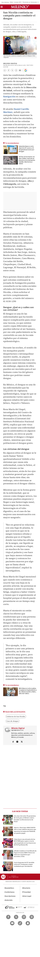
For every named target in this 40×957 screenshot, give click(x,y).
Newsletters (9, 888)
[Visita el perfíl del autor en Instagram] (17, 742)
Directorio (26, 888)
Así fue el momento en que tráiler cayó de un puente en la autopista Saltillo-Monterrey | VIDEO (27, 160)
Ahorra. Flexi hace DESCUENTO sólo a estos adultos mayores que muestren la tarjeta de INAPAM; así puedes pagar (25, 830)
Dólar (11, 2)
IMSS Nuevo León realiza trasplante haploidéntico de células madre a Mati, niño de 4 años (28, 691)
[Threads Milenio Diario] (31, 917)
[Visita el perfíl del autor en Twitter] (21, 742)
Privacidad (26, 892)
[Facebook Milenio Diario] (8, 917)
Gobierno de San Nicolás (16, 716)
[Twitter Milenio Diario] (16, 917)
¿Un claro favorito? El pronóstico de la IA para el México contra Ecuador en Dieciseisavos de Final (25, 818)
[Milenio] (20, 6)
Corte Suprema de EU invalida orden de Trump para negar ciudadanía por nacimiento (24, 864)
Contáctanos (10, 892)
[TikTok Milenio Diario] (20, 923)
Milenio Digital (10, 63)
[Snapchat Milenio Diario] (28, 923)
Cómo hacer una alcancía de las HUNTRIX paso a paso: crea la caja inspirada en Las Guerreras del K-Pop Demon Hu (25, 842)
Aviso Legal (26, 896)
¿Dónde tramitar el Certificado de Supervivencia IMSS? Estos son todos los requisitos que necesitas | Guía (25, 853)
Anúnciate (8, 900)
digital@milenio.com (17, 730)
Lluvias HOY (17, 2)
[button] (1, 7)
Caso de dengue (13, 721)
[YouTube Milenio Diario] (12, 923)
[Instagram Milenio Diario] (24, 917)
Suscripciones (10, 896)
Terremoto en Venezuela (30, 2)
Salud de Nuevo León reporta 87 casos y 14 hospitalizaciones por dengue (26, 149)
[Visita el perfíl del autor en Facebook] (13, 742)
